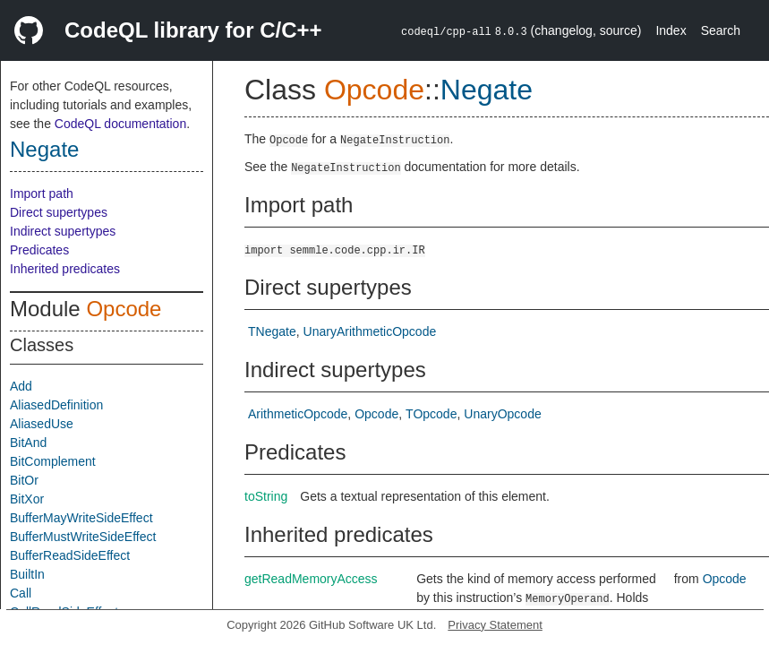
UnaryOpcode (502, 414)
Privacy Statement (495, 625)
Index (670, 30)
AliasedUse (41, 424)
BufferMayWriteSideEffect (81, 518)
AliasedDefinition (56, 405)
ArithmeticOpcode (297, 414)
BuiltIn (27, 574)
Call (20, 593)
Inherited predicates (65, 269)
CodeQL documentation (120, 123)
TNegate (272, 331)
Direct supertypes (58, 212)
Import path (41, 193)
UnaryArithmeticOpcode (370, 331)
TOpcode (431, 414)
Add (21, 386)
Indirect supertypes (62, 231)
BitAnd (28, 442)
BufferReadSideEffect (70, 555)
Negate (44, 149)
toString (265, 496)
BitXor (27, 499)
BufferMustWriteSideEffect (83, 536)
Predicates (39, 250)
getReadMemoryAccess (311, 579)
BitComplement (53, 461)
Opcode (123, 309)
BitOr (24, 480)
